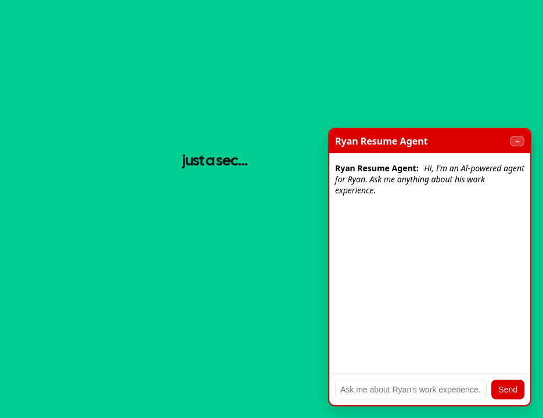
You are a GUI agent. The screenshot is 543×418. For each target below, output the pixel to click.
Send (507, 389)
